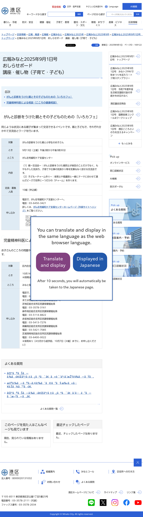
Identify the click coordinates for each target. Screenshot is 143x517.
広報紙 (45, 34)
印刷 (96, 45)
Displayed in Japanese (90, 262)
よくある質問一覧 (49, 409)
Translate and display (53, 262)
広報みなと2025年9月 (97, 34)
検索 (137, 14)
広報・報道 (33, 34)
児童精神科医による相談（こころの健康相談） (32, 102)
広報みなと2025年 (74, 34)
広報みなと (56, 34)
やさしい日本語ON (94, 7)
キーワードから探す (50, 14)
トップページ (7, 34)
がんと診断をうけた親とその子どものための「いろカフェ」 (39, 97)
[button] (54, 6)
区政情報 (21, 34)
